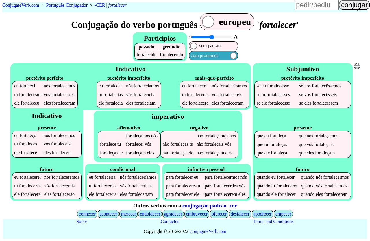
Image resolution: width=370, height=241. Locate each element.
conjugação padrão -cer (209, 205)
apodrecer (262, 213)
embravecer (197, 213)
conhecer (87, 213)
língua (213, 7)
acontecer (108, 213)
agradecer (173, 213)
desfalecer (240, 213)
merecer (128, 213)
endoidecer (150, 213)
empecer (283, 213)
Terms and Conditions (273, 221)
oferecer (219, 213)
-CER (100, 5)
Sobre (81, 221)
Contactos (170, 221)
